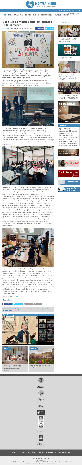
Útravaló (74, 131)
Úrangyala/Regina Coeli (66, 135)
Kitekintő (36, 15)
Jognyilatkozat (42, 463)
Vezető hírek (63, 22)
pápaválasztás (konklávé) (66, 139)
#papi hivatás (44, 309)
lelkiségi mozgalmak (65, 146)
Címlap (13, 453)
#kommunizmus (8, 309)
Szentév (69, 144)
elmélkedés (73, 137)
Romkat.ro (17, 297)
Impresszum (28, 463)
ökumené (62, 133)
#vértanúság (7, 310)
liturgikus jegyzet (64, 137)
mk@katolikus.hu (54, 461)
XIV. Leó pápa (18, 15)
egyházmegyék (64, 129)
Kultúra (66, 15)
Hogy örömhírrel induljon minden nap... (67, 107)
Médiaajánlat (34, 463)
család (68, 130)
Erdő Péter (70, 133)
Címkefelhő (62, 126)
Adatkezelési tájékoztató (51, 463)
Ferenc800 (75, 146)
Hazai (10, 15)
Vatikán (74, 144)
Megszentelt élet (47, 15)
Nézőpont (58, 15)
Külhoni (28, 15)
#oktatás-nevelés (33, 309)
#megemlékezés (20, 309)
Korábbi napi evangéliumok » (71, 121)
